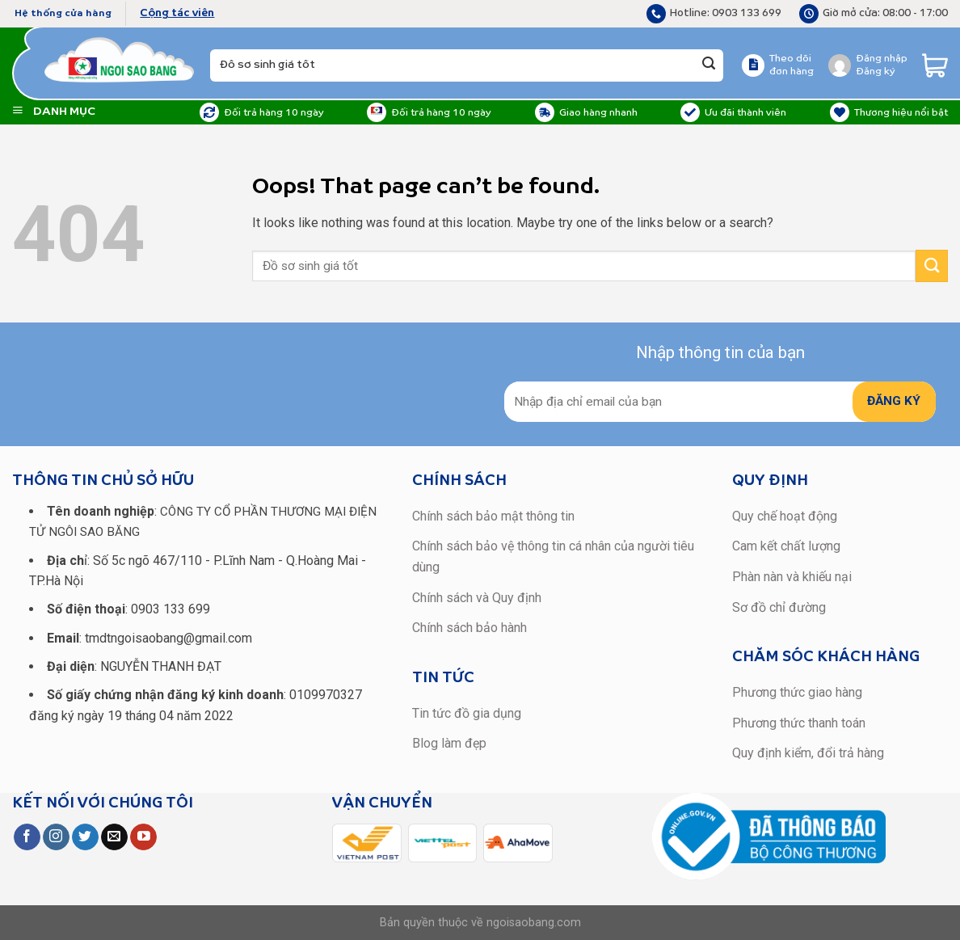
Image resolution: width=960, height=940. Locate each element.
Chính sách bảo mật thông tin (493, 516)
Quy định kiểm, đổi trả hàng (808, 753)
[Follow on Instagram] (56, 837)
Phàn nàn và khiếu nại (792, 576)
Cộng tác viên (177, 13)
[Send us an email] (114, 837)
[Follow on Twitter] (85, 837)
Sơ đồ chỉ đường (779, 607)
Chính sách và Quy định (476, 597)
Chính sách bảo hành (469, 627)
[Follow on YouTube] (143, 837)
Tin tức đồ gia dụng (466, 713)
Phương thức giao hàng (797, 692)
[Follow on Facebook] (27, 837)
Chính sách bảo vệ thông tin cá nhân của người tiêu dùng (553, 556)
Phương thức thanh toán (798, 723)
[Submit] (708, 65)
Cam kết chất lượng (786, 546)
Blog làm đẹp (449, 743)
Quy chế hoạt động (784, 516)
